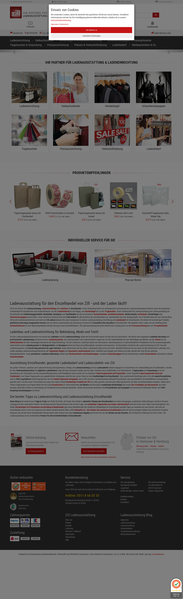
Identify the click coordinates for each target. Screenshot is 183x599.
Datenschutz (64, 24)
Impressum (54, 24)
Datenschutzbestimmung (61, 20)
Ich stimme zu (91, 30)
